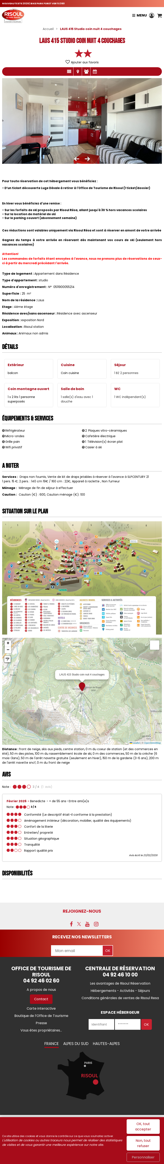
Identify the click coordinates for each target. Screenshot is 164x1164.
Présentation (69, 71)
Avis (86, 71)
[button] (159, 15)
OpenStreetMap (152, 743)
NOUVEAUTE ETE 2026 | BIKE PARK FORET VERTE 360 (33, 3)
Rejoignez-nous (82, 911)
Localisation (77, 71)
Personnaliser (143, 1157)
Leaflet (135, 743)
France (51, 1043)
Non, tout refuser (143, 1143)
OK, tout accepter (143, 1126)
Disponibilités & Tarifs (95, 71)
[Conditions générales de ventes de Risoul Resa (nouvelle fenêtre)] (120, 998)
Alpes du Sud (75, 1043)
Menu (141, 15)
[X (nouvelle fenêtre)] (79, 924)
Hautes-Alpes (106, 1043)
